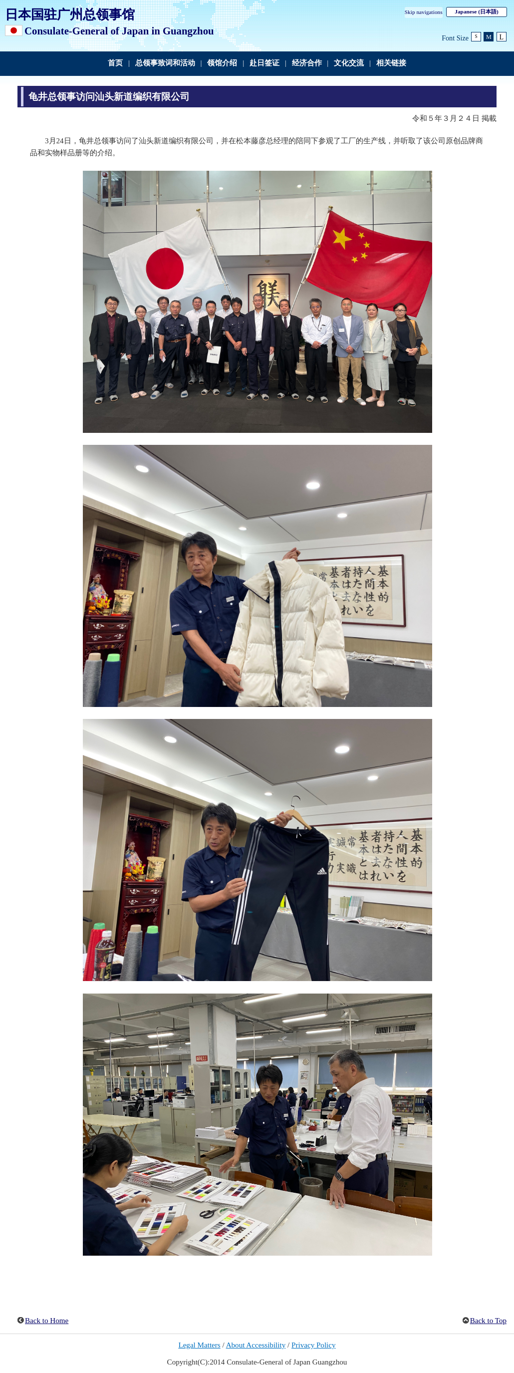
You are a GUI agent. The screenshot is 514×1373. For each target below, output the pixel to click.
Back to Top (488, 1321)
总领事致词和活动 (165, 63)
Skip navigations (424, 12)
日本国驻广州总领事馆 (70, 14)
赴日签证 (264, 63)
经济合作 (307, 63)
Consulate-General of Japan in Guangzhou (119, 30)
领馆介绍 (222, 63)
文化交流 (349, 63)
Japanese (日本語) (476, 11)
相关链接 (391, 63)
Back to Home (46, 1321)
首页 (115, 63)
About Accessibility (256, 1345)
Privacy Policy (313, 1345)
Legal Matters (199, 1345)
